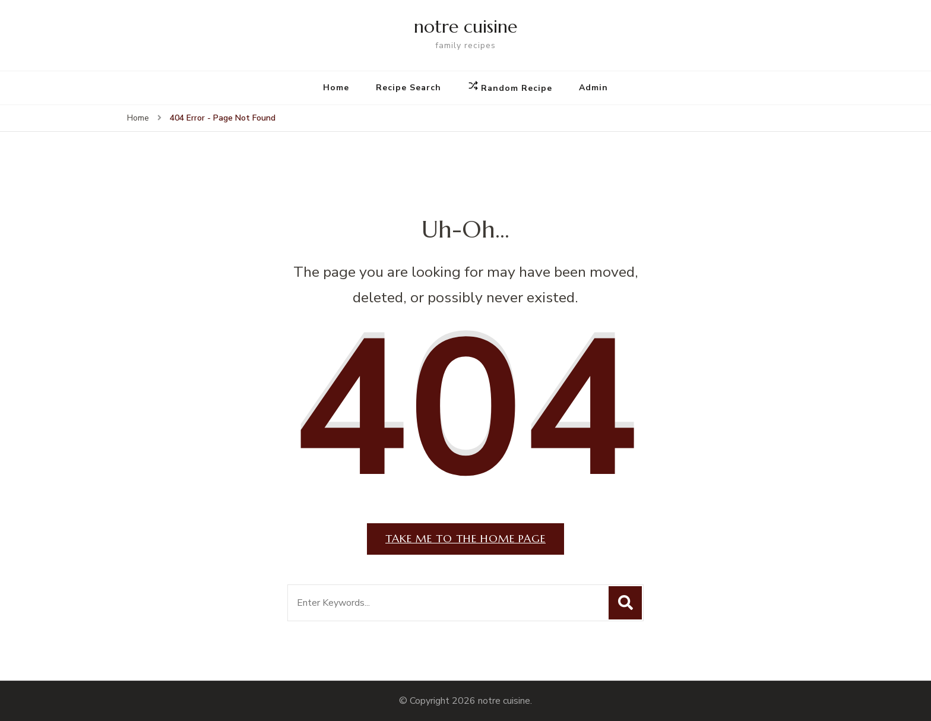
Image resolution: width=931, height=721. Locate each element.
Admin (593, 87)
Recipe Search (408, 87)
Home (336, 87)
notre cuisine (465, 26)
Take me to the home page (465, 538)
